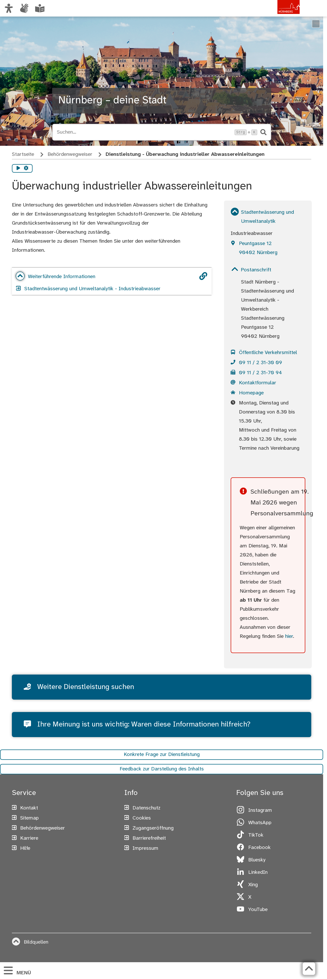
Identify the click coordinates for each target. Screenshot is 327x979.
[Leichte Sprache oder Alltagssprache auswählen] (39, 8)
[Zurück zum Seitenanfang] (309, 968)
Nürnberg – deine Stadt (112, 100)
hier (289, 636)
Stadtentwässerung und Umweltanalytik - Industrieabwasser (88, 289)
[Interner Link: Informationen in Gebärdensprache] (24, 8)
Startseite (23, 154)
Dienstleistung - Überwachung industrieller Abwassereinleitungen (185, 154)
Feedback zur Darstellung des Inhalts (162, 769)
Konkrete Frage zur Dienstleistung (162, 754)
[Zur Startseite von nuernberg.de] (278, 13)
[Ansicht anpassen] (8, 8)
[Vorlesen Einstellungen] (26, 168)
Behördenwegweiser (70, 154)
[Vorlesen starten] (18, 168)
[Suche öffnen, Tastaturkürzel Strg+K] (144, 132)
